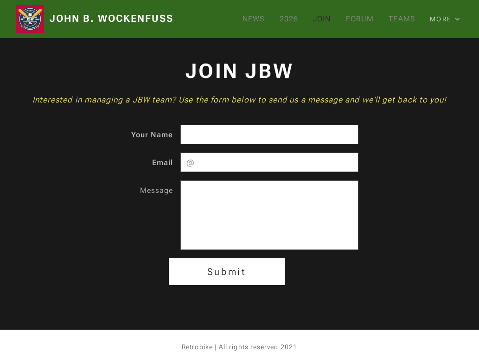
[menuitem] (253, 19)
